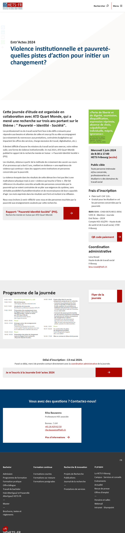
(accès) (113, 157)
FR (121, 460)
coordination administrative (84, 363)
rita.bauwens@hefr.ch (55, 429)
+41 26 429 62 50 (53, 426)
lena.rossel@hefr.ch (98, 266)
